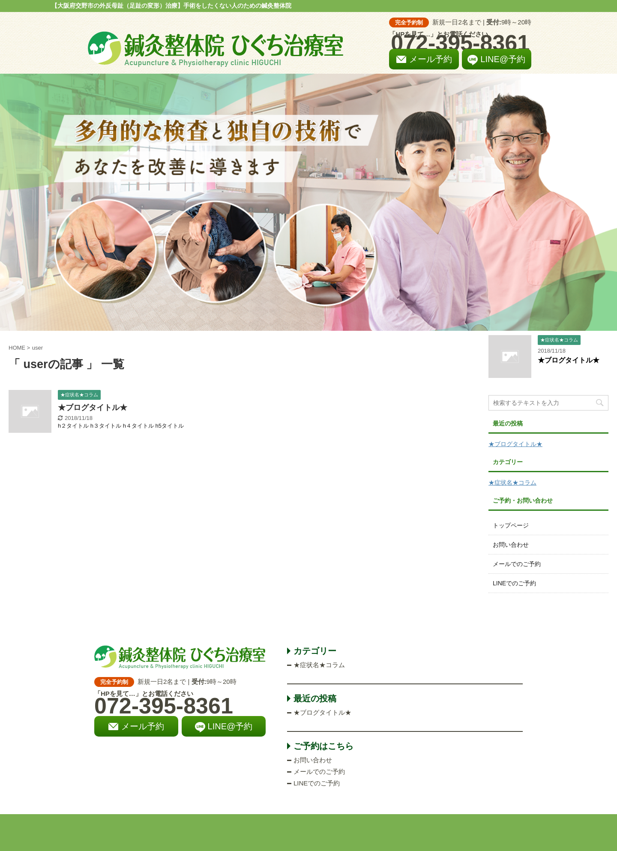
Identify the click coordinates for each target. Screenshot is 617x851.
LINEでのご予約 (514, 583)
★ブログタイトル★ (92, 407)
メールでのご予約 (517, 563)
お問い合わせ (511, 544)
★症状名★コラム (512, 482)
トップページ (511, 525)
